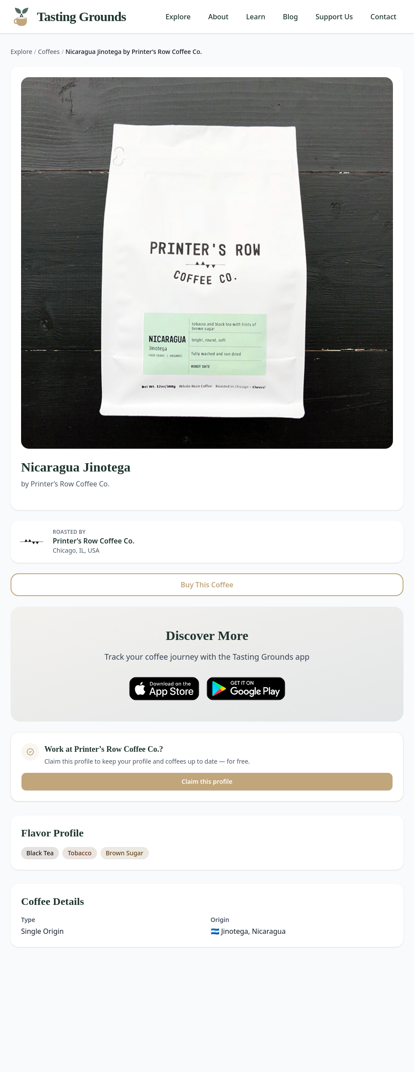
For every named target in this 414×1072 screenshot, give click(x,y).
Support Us (334, 16)
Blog (290, 16)
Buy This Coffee (206, 585)
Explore (178, 16)
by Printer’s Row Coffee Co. (65, 484)
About (218, 16)
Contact (383, 16)
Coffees (49, 51)
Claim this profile (207, 781)
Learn (256, 16)
